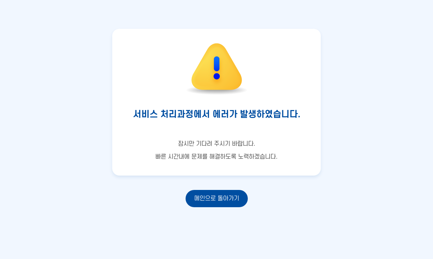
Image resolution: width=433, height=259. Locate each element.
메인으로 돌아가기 (216, 198)
